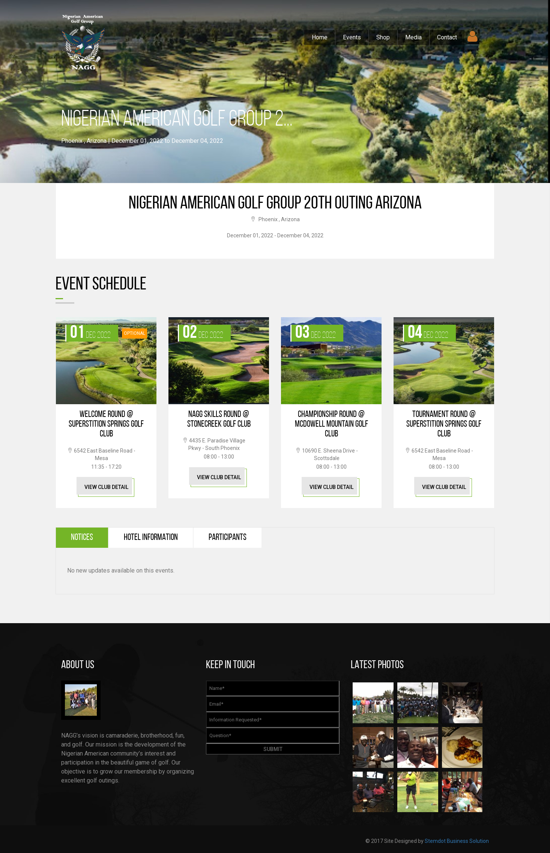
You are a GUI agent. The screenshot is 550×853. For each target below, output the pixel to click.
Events (352, 37)
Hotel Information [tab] (151, 537)
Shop (383, 37)
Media (413, 37)
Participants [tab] (227, 537)
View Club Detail (106, 487)
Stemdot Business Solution (457, 841)
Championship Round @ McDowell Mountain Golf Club (331, 424)
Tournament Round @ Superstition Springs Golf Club (443, 424)
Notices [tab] (82, 537)
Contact (447, 37)
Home (320, 37)
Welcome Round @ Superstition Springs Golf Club (106, 424)
